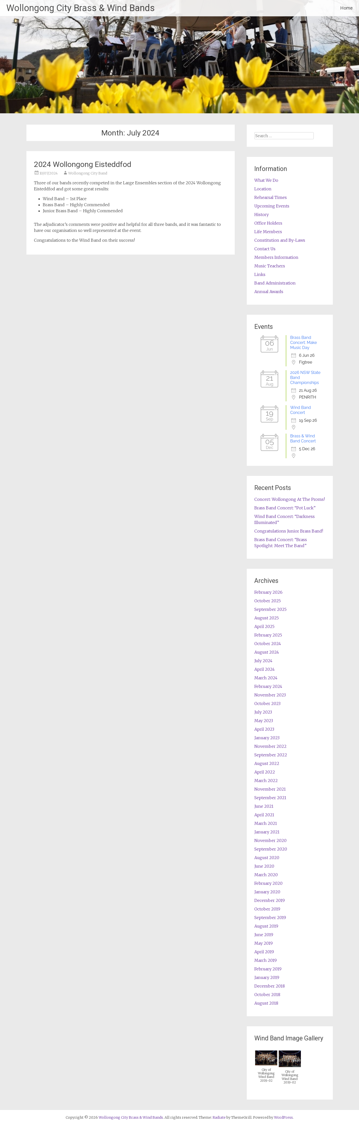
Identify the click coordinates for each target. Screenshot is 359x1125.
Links (259, 274)
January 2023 (267, 737)
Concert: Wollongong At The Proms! (289, 499)
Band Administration (275, 283)
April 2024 (264, 669)
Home (346, 8)
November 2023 (270, 694)
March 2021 (265, 823)
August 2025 (266, 617)
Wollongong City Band (87, 173)
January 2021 (267, 831)
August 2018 (266, 1003)
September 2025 (270, 609)
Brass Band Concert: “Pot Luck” (284, 507)
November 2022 (270, 746)
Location (262, 188)
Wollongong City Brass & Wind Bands (80, 8)
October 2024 (267, 643)
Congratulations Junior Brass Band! (288, 531)
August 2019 (266, 926)
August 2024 (266, 652)
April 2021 (264, 814)
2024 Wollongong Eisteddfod (82, 164)
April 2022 (264, 772)
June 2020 (264, 866)
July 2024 (263, 660)
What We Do (266, 180)
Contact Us (264, 248)
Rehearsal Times (270, 197)
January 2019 (266, 977)
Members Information (276, 257)
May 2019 (263, 943)
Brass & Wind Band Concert (303, 438)
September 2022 (270, 754)
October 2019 (267, 908)
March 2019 (265, 960)
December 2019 (269, 900)
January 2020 (267, 891)
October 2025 (267, 600)
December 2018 (269, 986)
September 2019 (270, 917)
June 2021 (263, 806)
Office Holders (268, 223)
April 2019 (264, 951)
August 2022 (266, 763)
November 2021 (270, 789)
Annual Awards (268, 291)
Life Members (268, 231)
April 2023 (264, 729)
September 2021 (270, 797)
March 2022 (266, 780)
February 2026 (268, 592)
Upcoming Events (271, 205)
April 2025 (264, 626)
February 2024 (268, 686)
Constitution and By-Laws (279, 240)
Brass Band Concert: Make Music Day (303, 342)
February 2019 (268, 968)
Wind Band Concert (300, 410)
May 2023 (263, 720)
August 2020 (266, 857)
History (261, 214)
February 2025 (268, 635)
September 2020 (270, 849)
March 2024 (265, 677)
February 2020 (268, 883)
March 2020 (266, 874)
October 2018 (267, 994)
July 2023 (263, 712)
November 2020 (270, 840)
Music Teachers (269, 265)
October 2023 (267, 703)
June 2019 (263, 934)
